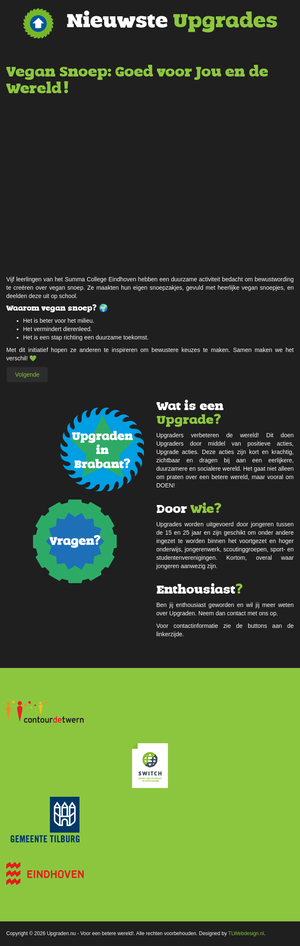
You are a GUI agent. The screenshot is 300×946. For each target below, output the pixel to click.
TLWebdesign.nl (246, 933)
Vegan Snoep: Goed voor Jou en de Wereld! (137, 80)
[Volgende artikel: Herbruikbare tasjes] (27, 374)
